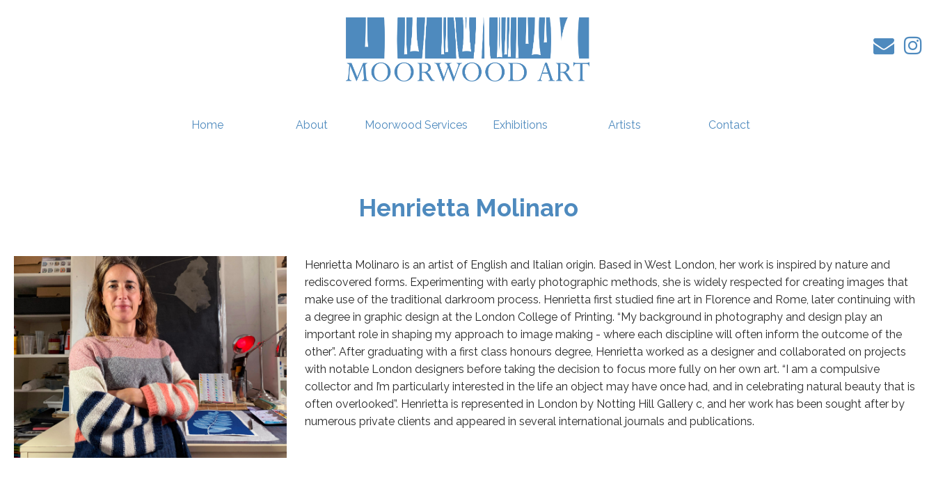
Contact (729, 125)
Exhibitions (520, 125)
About (312, 125)
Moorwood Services (416, 125)
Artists (624, 125)
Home (207, 125)
